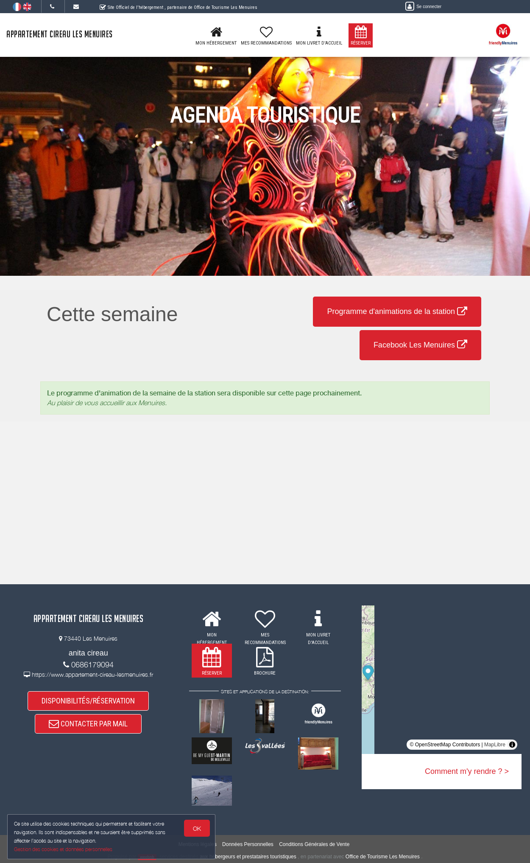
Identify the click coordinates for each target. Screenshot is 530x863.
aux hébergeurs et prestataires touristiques (248, 857)
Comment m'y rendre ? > (467, 771)
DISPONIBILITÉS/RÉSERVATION (88, 701)
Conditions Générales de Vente (314, 844)
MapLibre (494, 745)
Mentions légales (198, 844)
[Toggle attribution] (512, 745)
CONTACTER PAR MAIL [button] (88, 727)
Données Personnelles (247, 844)
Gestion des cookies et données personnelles (64, 849)
